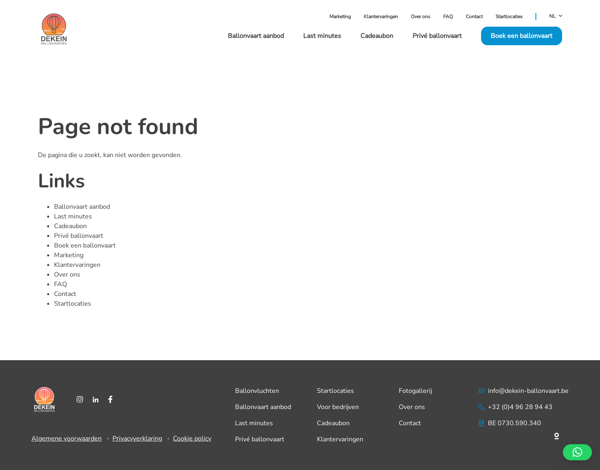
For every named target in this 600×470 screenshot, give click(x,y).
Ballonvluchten (257, 390)
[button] (577, 452)
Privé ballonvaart (437, 35)
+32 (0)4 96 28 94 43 (515, 407)
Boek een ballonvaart (85, 245)
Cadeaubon (376, 35)
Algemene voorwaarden (66, 438)
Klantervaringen (381, 16)
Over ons (420, 16)
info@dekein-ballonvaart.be (523, 390)
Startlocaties (509, 16)
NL (555, 16)
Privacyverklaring (137, 438)
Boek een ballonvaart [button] (521, 35)
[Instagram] (79, 399)
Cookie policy (192, 438)
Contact (474, 16)
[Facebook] (110, 399)
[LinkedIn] (96, 399)
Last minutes (322, 35)
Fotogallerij (415, 390)
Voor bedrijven (338, 407)
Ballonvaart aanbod (256, 35)
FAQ (448, 16)
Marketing (340, 16)
